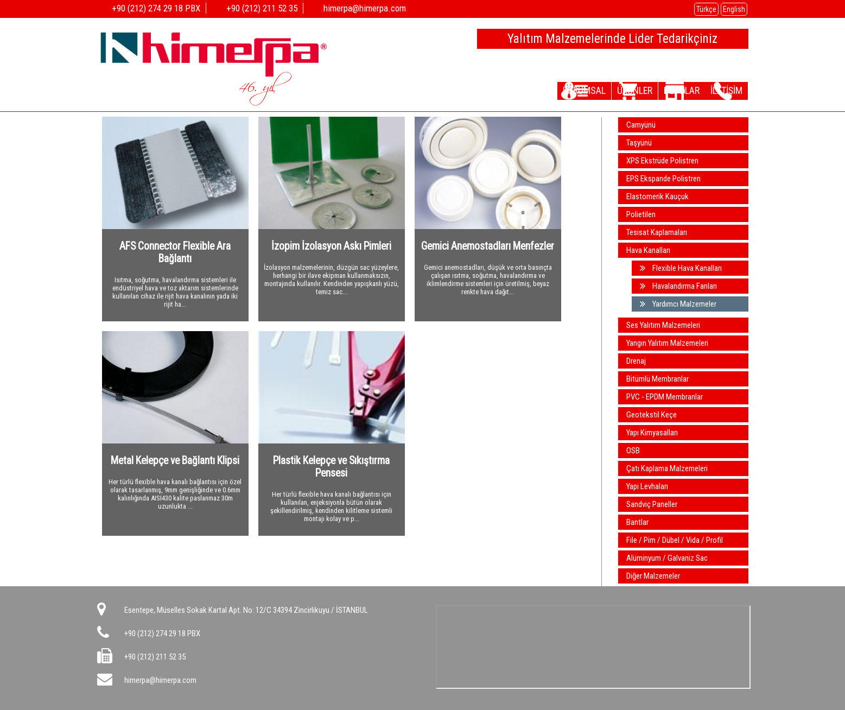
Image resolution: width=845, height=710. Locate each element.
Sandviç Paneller (651, 504)
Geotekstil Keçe (651, 415)
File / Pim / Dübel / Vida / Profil (674, 540)
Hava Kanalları (648, 250)
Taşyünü (639, 143)
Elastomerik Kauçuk (657, 196)
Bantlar (637, 522)
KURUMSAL (549, 90)
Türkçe (706, 9)
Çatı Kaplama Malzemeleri (667, 468)
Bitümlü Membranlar (657, 379)
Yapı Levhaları (647, 486)
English (734, 9)
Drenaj (636, 361)
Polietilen (641, 214)
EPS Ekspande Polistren (663, 178)
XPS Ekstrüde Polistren (662, 161)
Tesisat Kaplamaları (656, 232)
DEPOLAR (665, 90)
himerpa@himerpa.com (160, 680)
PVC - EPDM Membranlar (664, 397)
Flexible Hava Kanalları (681, 268)
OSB (633, 450)
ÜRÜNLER (609, 90)
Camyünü (641, 125)
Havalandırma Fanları (678, 286)
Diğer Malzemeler (653, 576)
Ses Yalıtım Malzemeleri (663, 325)
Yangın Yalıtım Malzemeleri (667, 343)
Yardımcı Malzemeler (678, 304)
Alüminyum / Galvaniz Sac (667, 558)
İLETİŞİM (721, 90)
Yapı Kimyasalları (652, 433)
